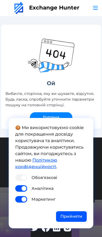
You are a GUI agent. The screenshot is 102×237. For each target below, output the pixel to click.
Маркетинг (43, 199)
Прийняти (71, 216)
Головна (51, 117)
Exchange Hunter (46, 7)
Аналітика (43, 188)
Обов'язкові (44, 177)
